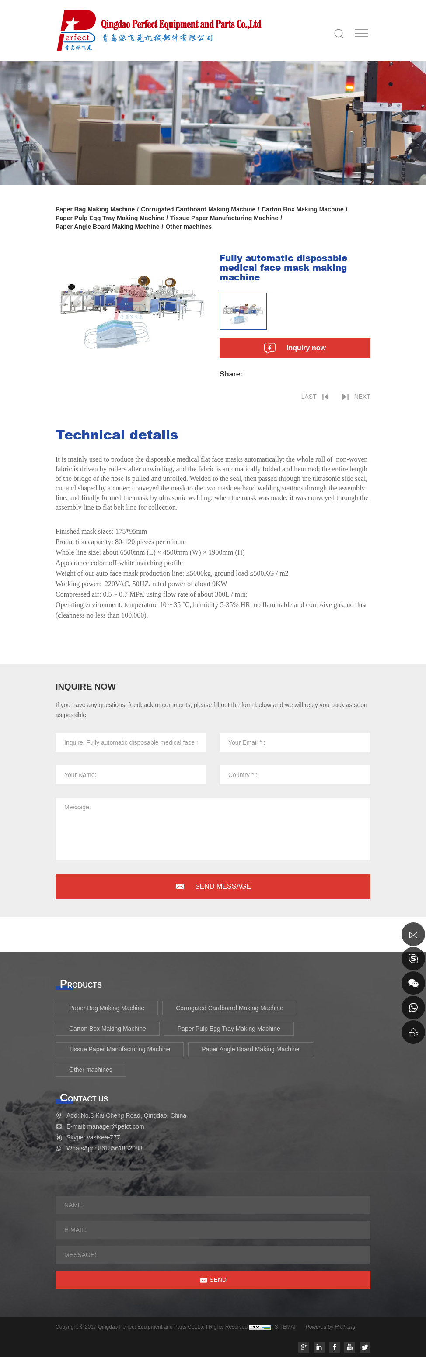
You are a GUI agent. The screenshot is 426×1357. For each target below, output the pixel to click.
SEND (218, 1279)
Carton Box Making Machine (302, 209)
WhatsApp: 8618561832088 (104, 1148)
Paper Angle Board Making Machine (108, 226)
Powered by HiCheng (330, 1327)
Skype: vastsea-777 (93, 1137)
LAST (309, 396)
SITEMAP (286, 1327)
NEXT (362, 396)
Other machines (188, 226)
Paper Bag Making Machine (95, 209)
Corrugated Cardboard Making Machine (198, 209)
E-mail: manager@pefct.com (105, 1126)
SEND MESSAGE (223, 886)
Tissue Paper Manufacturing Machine (224, 217)
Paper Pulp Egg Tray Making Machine (110, 217)
